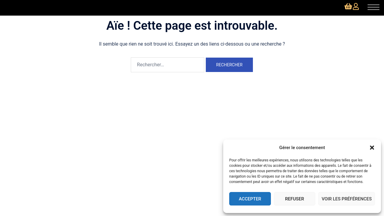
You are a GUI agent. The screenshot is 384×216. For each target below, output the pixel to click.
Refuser (294, 199)
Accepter (250, 199)
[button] (372, 148)
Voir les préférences (347, 199)
